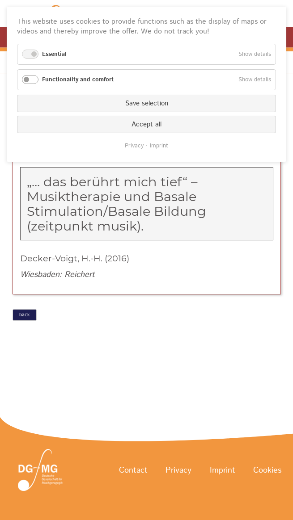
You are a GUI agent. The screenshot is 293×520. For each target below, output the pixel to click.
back (24, 315)
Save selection (146, 103)
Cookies (267, 470)
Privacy (178, 470)
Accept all (146, 124)
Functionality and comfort (78, 79)
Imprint (222, 470)
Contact (133, 470)
